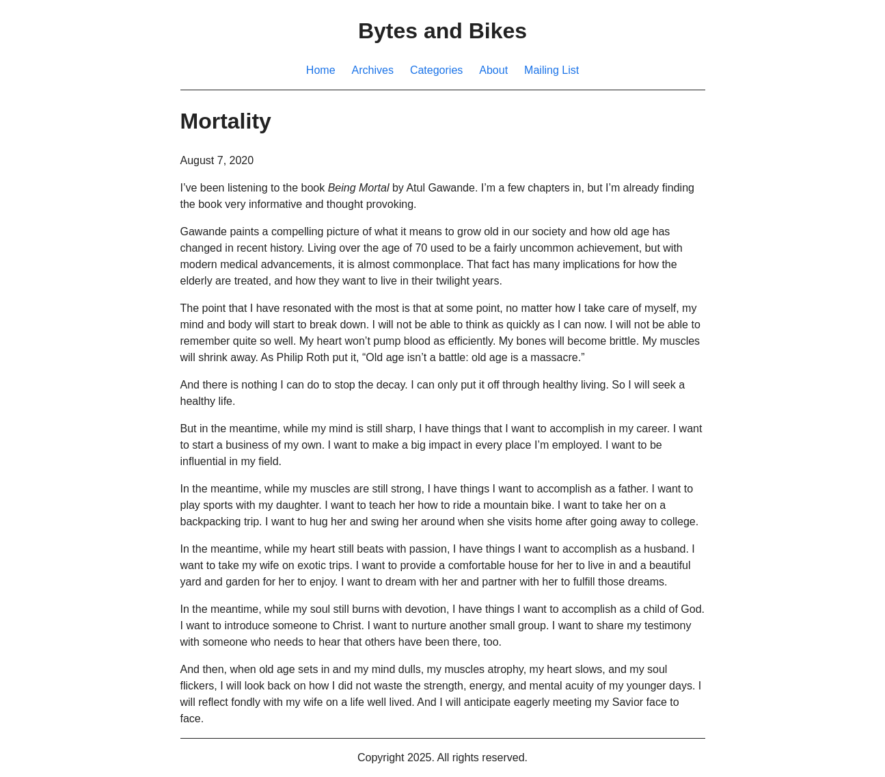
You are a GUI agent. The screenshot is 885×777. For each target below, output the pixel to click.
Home (321, 70)
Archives (373, 70)
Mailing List (551, 70)
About (493, 70)
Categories (436, 70)
